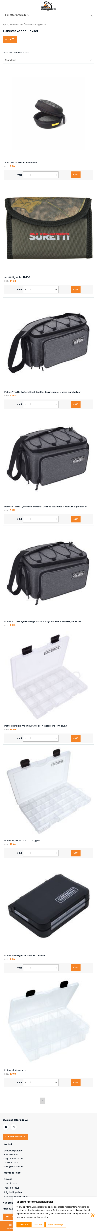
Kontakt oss (10, 1183)
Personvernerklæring (16, 1196)
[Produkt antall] (30, 175)
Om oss (8, 1179)
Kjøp (75, 174)
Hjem (5, 24)
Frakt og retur (11, 1187)
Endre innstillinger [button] (56, 1224)
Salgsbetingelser (13, 1192)
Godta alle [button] (23, 1224)
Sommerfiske (16, 24)
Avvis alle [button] (38, 1224)
